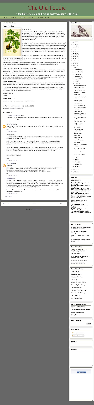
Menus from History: (77, 188)
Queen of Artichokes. (79, 154)
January (77, 166)
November (77, 72)
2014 (74, 51)
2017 (74, 44)
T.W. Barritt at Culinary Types (14, 115)
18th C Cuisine (75, 271)
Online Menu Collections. (43, 17)
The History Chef (75, 295)
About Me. (31, 17)
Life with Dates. (78, 127)
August (77, 79)
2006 (74, 169)
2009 (74, 63)
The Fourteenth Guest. (80, 121)
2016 (74, 47)
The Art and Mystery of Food (78, 290)
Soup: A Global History (77, 185)
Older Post (63, 203)
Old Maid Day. (78, 142)
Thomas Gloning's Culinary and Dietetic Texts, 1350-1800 (79, 250)
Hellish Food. (77, 135)
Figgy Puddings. (78, 137)
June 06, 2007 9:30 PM (12, 175)
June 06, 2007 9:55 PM (12, 193)
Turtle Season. (78, 111)
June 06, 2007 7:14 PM (12, 131)
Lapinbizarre (10, 178)
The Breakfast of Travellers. (78, 130)
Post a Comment (8, 196)
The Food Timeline (76, 253)
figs (20, 108)
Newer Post (6, 203)
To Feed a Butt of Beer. (80, 105)
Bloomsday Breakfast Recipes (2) (79, 114)
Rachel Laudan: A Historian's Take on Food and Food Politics (81, 257)
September (78, 76)
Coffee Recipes (75, 315)
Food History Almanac (77, 193)
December (77, 69)
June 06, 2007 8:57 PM (12, 160)
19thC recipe (9, 108)
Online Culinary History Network (79, 260)
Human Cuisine (75, 208)
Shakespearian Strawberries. (78, 124)
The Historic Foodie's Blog (78, 293)
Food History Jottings (76, 274)
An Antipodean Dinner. (80, 85)
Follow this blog (81, 372)
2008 (74, 65)
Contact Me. (14, 17)
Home (5, 17)
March (76, 161)
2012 (74, 56)
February (77, 164)
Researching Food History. (78, 285)
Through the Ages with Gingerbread (80, 309)
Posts (74, 333)
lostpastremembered (76, 298)
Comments (75, 335)
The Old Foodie (47, 7)
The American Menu (76, 287)
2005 (74, 171)
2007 (74, 67)
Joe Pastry (74, 279)
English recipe (15, 108)
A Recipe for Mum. (79, 87)
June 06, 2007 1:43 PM (12, 121)
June (76, 83)
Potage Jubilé (77, 103)
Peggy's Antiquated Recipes (78, 282)
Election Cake (78, 133)
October (77, 74)
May (76, 157)
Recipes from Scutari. (80, 92)
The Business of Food (77, 204)
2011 (74, 58)
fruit (22, 108)
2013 (74, 54)
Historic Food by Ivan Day (78, 263)
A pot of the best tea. (79, 90)
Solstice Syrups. (78, 100)
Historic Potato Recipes (77, 312)
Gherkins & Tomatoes (77, 277)
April (76, 159)
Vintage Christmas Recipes (78, 306)
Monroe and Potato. (79, 152)
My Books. (22, 17)
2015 (74, 49)
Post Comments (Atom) (37, 209)
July (76, 81)
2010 (74, 60)
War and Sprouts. (78, 140)
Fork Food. (77, 94)
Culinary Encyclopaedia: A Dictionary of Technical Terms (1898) (81, 228)
